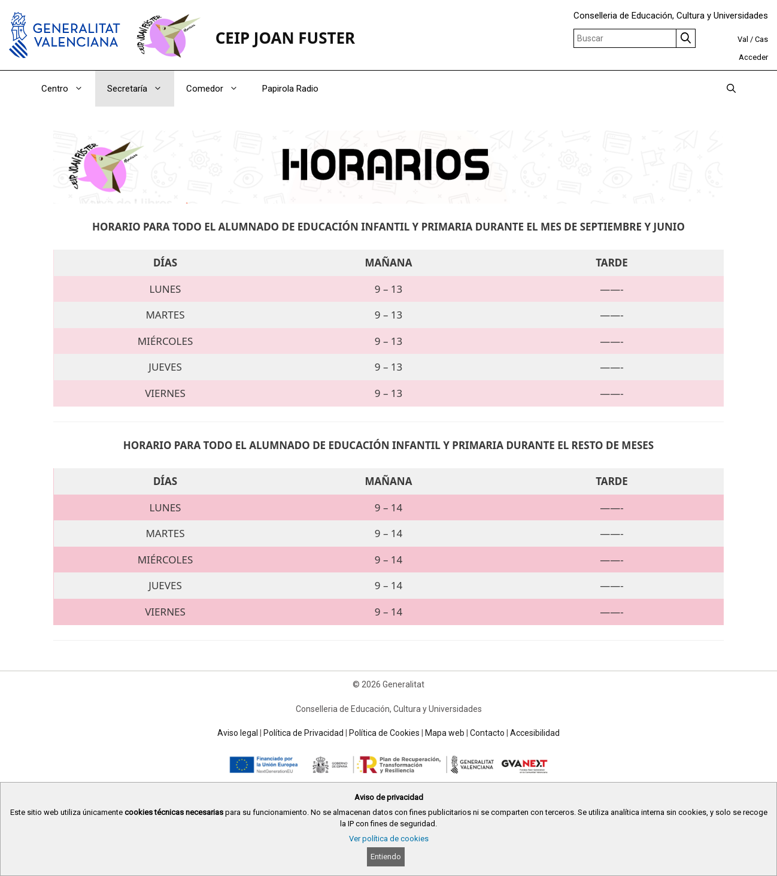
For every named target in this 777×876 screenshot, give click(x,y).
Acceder (753, 57)
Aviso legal (237, 733)
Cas (761, 39)
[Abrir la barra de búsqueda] (731, 89)
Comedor (218, 89)
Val (742, 39)
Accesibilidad (535, 733)
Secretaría (140, 89)
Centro (68, 89)
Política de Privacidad (303, 733)
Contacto (487, 733)
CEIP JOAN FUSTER (285, 38)
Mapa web (445, 733)
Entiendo (386, 856)
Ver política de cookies (389, 838)
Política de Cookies (384, 733)
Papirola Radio (290, 88)
